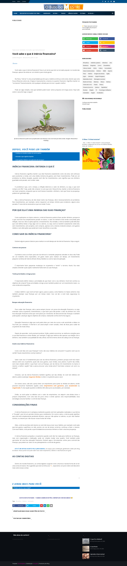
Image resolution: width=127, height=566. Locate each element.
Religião (91, 90)
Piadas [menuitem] (63, 13)
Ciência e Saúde (87, 68)
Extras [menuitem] (55, 13)
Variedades (22, 50)
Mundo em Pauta (87, 82)
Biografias (93, 65)
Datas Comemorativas (88, 71)
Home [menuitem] (15, 13)
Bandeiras (85, 65)
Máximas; (96, 82)
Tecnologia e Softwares (105, 90)
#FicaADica (18, 501)
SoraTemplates (21, 563)
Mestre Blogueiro (18, 57)
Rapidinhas (104, 87)
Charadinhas (106, 65)
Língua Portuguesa (100, 76)
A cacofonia (93, 546)
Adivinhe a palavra (95, 62)
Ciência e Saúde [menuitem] (73, 13)
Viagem (93, 93)
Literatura (90, 76)
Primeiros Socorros (88, 87)
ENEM (104, 71)
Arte (111, 62)
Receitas (85, 90)
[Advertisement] (46, 35)
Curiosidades (108, 68)
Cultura (100, 68)
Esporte (110, 71)
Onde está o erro (87, 84)
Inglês (108, 73)
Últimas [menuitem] (82, 13)
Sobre (18, 1)
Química (97, 87)
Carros (99, 65)
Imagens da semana (99, 73)
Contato (24, 1)
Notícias (108, 82)
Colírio (95, 68)
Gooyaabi (35, 563)
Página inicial (15, 50)
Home (13, 1)
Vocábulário (100, 93)
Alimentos (104, 62)
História (90, 73)
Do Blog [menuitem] (90, 13)
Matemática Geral (87, 79)
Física (84, 73)
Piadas (95, 84)
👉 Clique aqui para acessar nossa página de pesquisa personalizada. (89, 27)
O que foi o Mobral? (96, 539)
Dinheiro (24, 501)
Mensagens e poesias (99, 79)
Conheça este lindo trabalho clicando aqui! (89, 103)
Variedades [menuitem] (46, 13)
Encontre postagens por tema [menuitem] (30, 13)
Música (102, 82)
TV (96, 90)
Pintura (101, 84)
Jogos (84, 76)
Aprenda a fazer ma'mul (97, 554)
